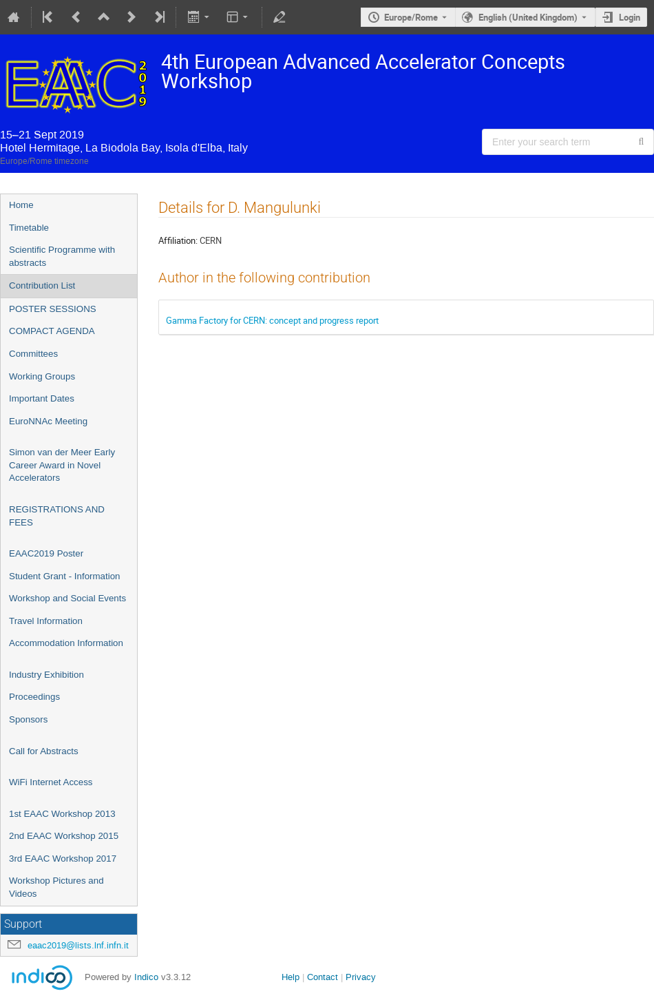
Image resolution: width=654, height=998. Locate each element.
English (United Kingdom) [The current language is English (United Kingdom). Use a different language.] (528, 17)
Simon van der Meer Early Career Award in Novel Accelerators (62, 465)
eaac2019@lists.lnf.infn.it (78, 945)
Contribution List (42, 285)
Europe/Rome (411, 17)
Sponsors (28, 719)
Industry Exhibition (46, 674)
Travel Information (46, 621)
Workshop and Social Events (67, 598)
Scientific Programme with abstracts (62, 256)
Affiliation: (178, 240)
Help (290, 977)
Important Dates (41, 398)
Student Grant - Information (64, 576)
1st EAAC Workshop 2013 (62, 814)
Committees (33, 354)
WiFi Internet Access (50, 782)
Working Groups (42, 376)
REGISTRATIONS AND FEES (57, 516)
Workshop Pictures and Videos (56, 887)
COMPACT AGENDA (52, 331)
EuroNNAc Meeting (48, 421)
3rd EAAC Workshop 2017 (62, 858)
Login (629, 17)
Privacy (361, 977)
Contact (322, 977)
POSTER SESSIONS (52, 309)
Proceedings (34, 697)
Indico (146, 977)
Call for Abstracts (43, 751)
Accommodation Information (66, 643)
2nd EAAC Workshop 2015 (63, 836)
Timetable (29, 227)
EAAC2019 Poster (46, 553)
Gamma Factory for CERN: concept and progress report (272, 320)
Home (21, 205)
